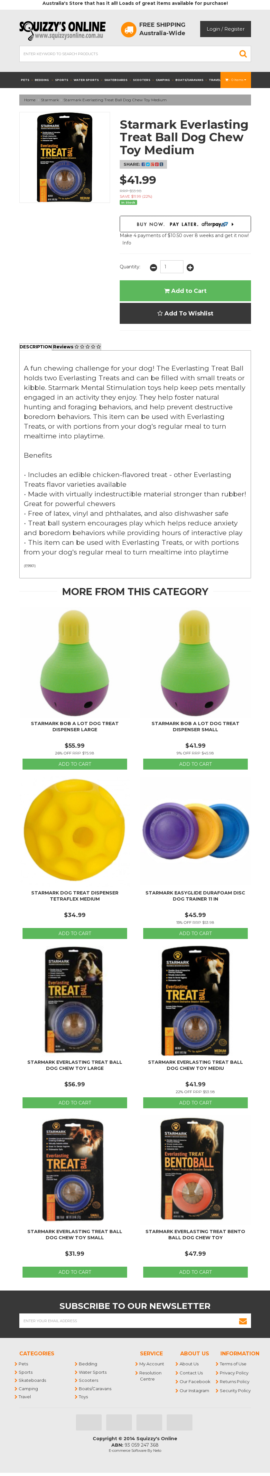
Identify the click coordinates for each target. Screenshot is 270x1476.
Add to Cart (185, 290)
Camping (164, 80)
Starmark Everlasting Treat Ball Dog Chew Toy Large (74, 1065)
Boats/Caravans (191, 80)
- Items (235, 80)
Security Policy (235, 1390)
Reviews (78, 347)
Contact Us (191, 1372)
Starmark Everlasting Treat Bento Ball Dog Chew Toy (195, 1235)
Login (213, 29)
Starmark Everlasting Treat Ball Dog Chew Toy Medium (115, 99)
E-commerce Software (127, 1450)
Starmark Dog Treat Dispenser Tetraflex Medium (74, 896)
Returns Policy (234, 1381)
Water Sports (88, 80)
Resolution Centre (151, 1376)
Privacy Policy (234, 1372)
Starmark (50, 99)
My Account (152, 1364)
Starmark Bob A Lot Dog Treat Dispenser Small (195, 727)
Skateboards (117, 80)
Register (234, 29)
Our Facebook (195, 1381)
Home (29, 99)
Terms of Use (233, 1364)
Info (126, 243)
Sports (63, 80)
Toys (83, 1397)
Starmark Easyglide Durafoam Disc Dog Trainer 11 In (195, 896)
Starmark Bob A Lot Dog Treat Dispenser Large (75, 727)
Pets (27, 80)
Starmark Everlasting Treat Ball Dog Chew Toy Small (74, 1235)
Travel (217, 80)
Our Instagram (194, 1390)
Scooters (143, 80)
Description (36, 347)
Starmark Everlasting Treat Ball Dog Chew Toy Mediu (195, 1065)
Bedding (44, 80)
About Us (189, 1364)
